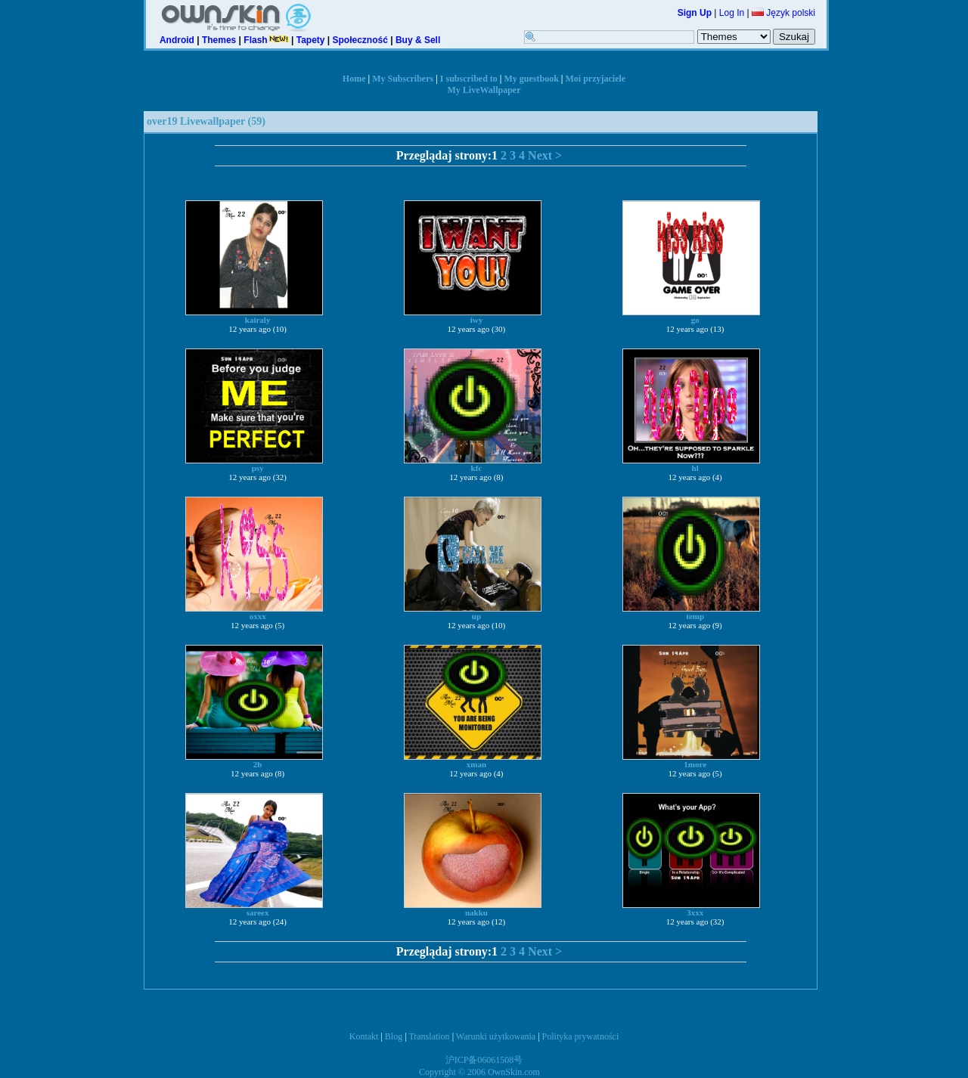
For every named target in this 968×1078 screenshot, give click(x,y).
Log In (731, 13)
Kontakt (364, 1036)
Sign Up (695, 13)
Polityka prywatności (580, 1036)
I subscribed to (469, 78)
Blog (393, 1036)
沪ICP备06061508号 (484, 1060)
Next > (545, 155)
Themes (219, 40)
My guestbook (531, 78)
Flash (266, 40)
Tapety (310, 40)
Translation (428, 1036)
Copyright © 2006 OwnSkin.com (479, 1072)
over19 (162, 121)
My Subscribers (402, 78)
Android (177, 40)
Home (354, 78)
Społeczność (360, 40)
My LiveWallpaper (484, 90)
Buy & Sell (418, 40)
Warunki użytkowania (495, 1036)
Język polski (783, 13)
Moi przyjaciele (596, 78)
